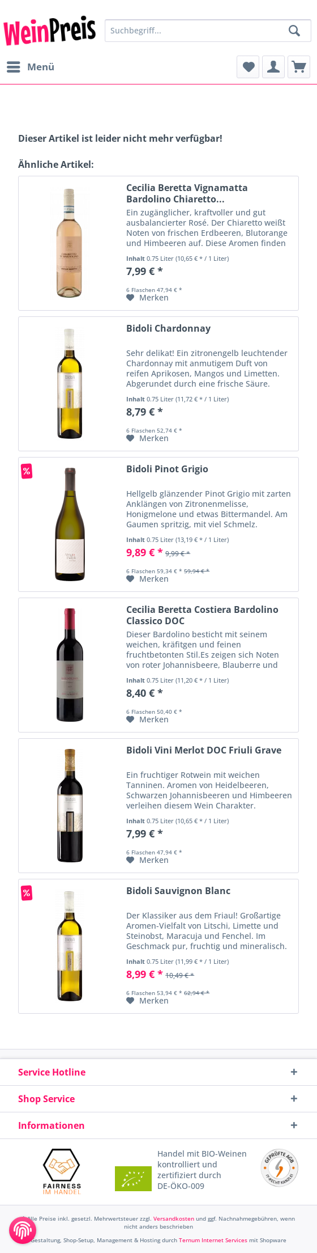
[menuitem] (30, 67)
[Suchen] (294, 30)
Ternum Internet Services (213, 1240)
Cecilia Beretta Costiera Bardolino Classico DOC (202, 615)
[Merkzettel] (248, 67)
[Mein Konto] (273, 67)
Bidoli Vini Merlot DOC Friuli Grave (203, 750)
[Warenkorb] (299, 67)
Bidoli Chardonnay (168, 329)
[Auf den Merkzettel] (147, 297)
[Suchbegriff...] (208, 30)
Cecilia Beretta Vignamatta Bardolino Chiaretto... (187, 193)
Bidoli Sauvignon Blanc (178, 891)
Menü (30, 65)
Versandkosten (173, 1218)
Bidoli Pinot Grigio (167, 469)
